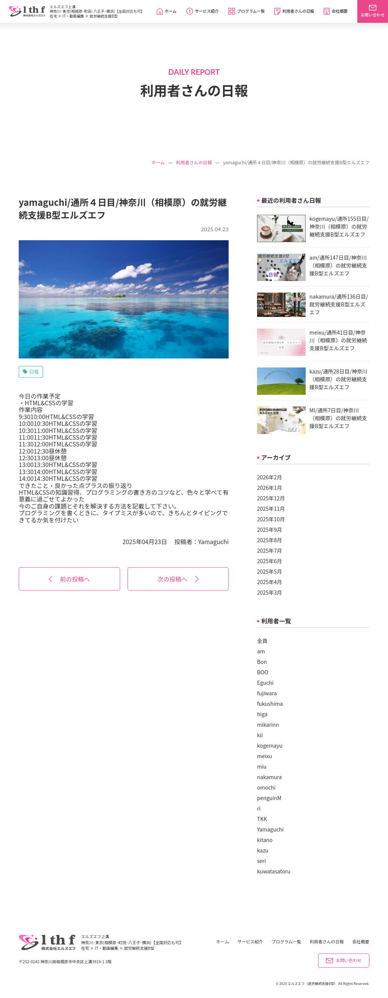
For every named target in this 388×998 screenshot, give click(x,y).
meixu (264, 756)
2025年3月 (269, 592)
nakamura (269, 777)
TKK (262, 818)
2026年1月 (269, 487)
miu (261, 766)
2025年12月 (271, 498)
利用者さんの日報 (194, 162)
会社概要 (361, 941)
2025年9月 (269, 529)
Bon (262, 661)
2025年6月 (269, 561)
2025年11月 (271, 508)
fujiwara (267, 693)
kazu (262, 850)
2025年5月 (269, 571)
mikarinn (268, 724)
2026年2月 (269, 477)
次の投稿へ (178, 578)
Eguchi (265, 682)
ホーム (158, 162)
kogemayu (269, 745)
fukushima (270, 703)
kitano (264, 839)
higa (262, 714)
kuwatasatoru (273, 871)
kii (260, 735)
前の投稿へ (69, 578)
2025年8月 (269, 540)
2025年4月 (269, 582)
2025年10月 (271, 519)
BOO (262, 672)
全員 (262, 640)
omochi (266, 787)
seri (261, 860)
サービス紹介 (250, 941)
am (261, 651)
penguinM (269, 798)
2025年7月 (269, 550)
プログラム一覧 (286, 941)
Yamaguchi (213, 541)
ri (258, 808)
